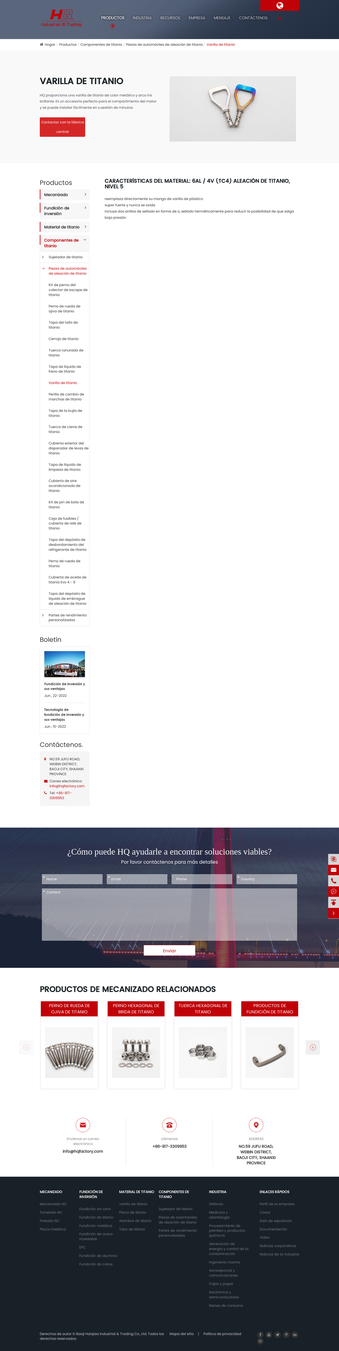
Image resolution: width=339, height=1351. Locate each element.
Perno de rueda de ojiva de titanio (64, 309)
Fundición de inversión (56, 210)
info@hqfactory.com (67, 786)
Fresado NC (49, 1221)
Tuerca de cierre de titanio (65, 429)
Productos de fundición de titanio (269, 1009)
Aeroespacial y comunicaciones (223, 1273)
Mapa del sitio (182, 1333)
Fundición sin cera (95, 1209)
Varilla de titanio (221, 44)
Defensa (216, 1204)
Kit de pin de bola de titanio (66, 505)
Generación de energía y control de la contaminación (228, 1249)
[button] (313, 1047)
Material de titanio (62, 227)
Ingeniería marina (224, 1262)
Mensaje (222, 17)
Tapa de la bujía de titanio (65, 413)
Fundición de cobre (96, 1264)
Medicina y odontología (219, 1215)
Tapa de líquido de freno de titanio (65, 369)
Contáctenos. (253, 17)
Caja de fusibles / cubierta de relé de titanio (65, 523)
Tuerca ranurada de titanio (66, 353)
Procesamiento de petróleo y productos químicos (227, 1230)
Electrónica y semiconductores (224, 1295)
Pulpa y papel (221, 1284)
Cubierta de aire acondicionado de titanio (64, 485)
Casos (265, 1212)
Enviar (169, 951)
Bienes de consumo (226, 1305)
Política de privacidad (222, 1333)
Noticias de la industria (279, 1254)
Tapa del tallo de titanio (63, 325)
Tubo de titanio (132, 1229)
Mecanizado (56, 194)
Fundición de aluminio (98, 1255)
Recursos (170, 17)
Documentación (273, 1229)
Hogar (50, 44)
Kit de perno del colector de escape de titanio (68, 289)
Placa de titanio (132, 1212)
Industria (142, 17)
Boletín (50, 639)
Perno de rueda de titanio (64, 563)
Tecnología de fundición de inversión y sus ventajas (64, 714)
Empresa (197, 17)
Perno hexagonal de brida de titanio (136, 1009)
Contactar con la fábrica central (62, 127)
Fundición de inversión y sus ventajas (64, 686)
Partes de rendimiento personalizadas (68, 618)
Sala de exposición (276, 1221)
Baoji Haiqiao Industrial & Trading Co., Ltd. (112, 1333)
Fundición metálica (95, 1225)
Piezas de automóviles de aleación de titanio (164, 44)
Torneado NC (51, 1212)
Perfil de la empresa (277, 1204)
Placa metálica (53, 1229)
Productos (112, 17)
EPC (82, 1247)
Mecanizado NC (53, 1204)
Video (265, 1237)
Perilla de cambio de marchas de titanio (66, 397)
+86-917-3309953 (61, 795)
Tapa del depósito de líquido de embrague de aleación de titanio (67, 598)
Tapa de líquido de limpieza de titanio (65, 467)
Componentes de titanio (101, 44)
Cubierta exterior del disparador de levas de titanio (69, 448)
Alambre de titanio (135, 1221)
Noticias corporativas (278, 1246)
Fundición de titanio (96, 1217)
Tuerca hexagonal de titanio (203, 1009)
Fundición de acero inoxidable (96, 1236)
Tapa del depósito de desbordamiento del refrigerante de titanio (67, 544)
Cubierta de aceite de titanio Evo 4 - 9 (67, 580)
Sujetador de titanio (66, 257)
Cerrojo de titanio (63, 338)
